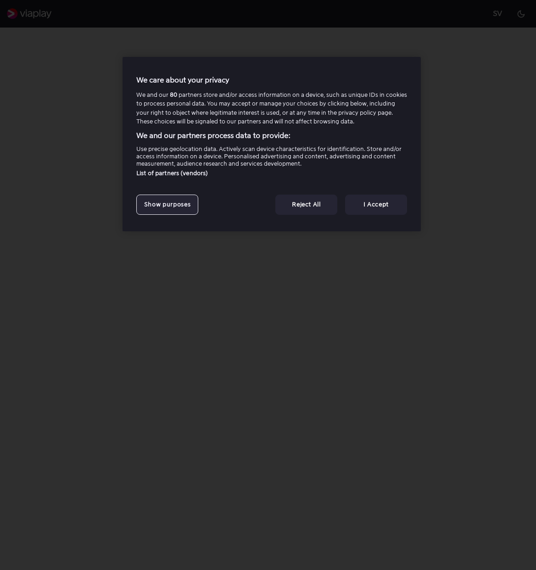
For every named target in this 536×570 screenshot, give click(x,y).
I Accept (376, 204)
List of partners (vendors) (172, 173)
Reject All (306, 204)
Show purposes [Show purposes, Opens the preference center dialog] (167, 204)
